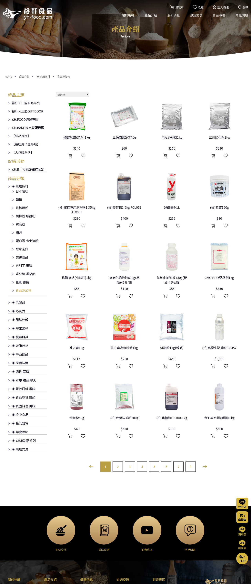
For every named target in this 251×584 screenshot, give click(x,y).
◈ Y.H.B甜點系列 (22, 378)
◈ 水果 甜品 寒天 (22, 318)
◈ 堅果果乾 (18, 266)
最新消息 (173, 15)
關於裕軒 (128, 15)
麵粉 (17, 137)
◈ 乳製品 (16, 240)
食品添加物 (21, 228)
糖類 (17, 170)
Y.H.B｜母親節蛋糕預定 (26, 107)
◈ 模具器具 (18, 275)
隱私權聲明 (159, 556)
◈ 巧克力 (16, 249)
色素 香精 (20, 220)
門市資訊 (158, 551)
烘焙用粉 (20, 145)
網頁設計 (170, 577)
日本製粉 (20, 129)
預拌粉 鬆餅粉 (23, 154)
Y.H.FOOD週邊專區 (23, 57)
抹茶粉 (18, 162)
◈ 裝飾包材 (18, 283)
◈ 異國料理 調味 (21, 344)
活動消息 (85, 529)
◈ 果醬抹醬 (18, 301)
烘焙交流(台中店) (127, 529)
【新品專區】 (19, 74)
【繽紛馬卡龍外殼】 (24, 82)
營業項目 (13, 539)
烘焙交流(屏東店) (127, 534)
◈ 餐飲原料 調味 (21, 326)
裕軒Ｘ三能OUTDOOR (25, 49)
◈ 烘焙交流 (18, 387)
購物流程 (158, 545)
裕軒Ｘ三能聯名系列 (24, 41)
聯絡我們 (159, 534)
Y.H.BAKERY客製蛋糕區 (26, 65)
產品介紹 (151, 15)
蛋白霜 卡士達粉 (25, 178)
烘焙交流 (196, 15)
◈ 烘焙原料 (18, 124)
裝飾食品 (20, 195)
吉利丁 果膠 (22, 203)
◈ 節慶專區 (18, 370)
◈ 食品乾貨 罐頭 (21, 335)
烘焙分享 (121, 539)
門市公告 (85, 539)
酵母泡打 (20, 187)
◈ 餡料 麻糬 (18, 309)
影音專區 (219, 15)
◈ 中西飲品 (18, 292)
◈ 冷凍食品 (18, 352)
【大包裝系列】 (21, 90)
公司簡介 (13, 529)
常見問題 (242, 15)
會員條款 (158, 561)
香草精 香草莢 (23, 211)
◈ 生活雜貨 (18, 361)
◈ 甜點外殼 (18, 257)
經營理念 (13, 534)
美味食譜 (121, 545)
